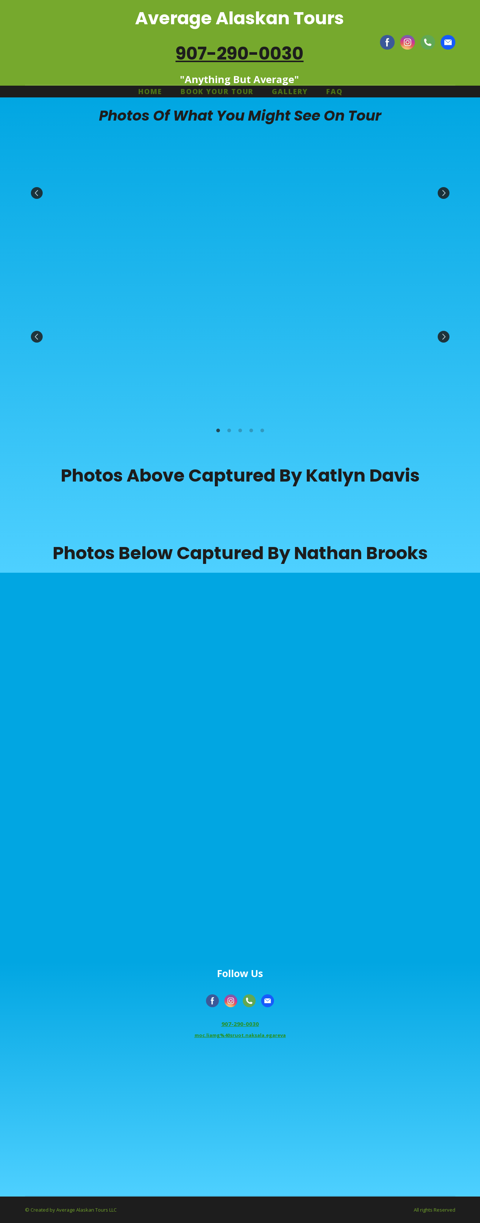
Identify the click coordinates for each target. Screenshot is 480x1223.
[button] (387, 42)
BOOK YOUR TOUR (217, 91)
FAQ (334, 91)
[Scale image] (95, 193)
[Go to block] (240, 1123)
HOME (150, 91)
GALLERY (289, 91)
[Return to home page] (70, 42)
